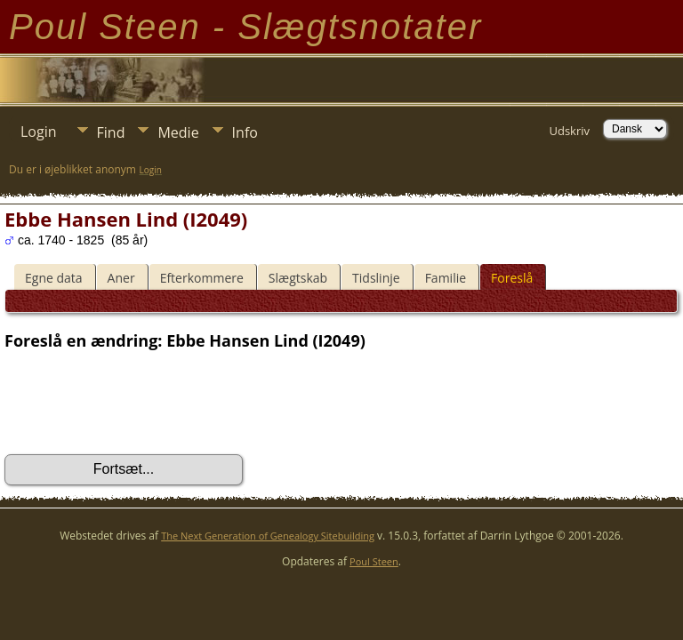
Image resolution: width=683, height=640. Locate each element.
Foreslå (512, 277)
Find (111, 132)
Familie (445, 277)
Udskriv (569, 131)
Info (245, 132)
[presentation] (139, 402)
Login (38, 131)
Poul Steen (374, 561)
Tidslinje (376, 277)
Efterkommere (202, 277)
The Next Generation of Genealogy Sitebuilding (267, 535)
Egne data (54, 277)
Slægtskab (298, 277)
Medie (177, 132)
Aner (121, 277)
